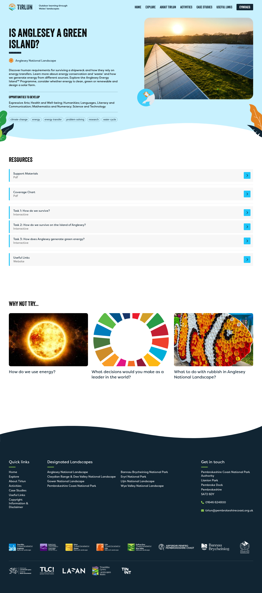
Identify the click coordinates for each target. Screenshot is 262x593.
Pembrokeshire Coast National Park (71, 486)
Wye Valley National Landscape (142, 486)
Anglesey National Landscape (67, 472)
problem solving (75, 119)
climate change (19, 119)
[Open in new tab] (21, 547)
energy (36, 119)
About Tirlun (17, 481)
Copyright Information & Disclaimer (18, 503)
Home (13, 472)
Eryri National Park (133, 476)
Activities (15, 486)
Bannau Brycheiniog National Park (144, 472)
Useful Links (17, 495)
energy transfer (53, 119)
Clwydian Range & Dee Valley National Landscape (81, 476)
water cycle (109, 119)
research (94, 119)
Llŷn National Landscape (138, 481)
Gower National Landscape (65, 481)
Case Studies (17, 490)
